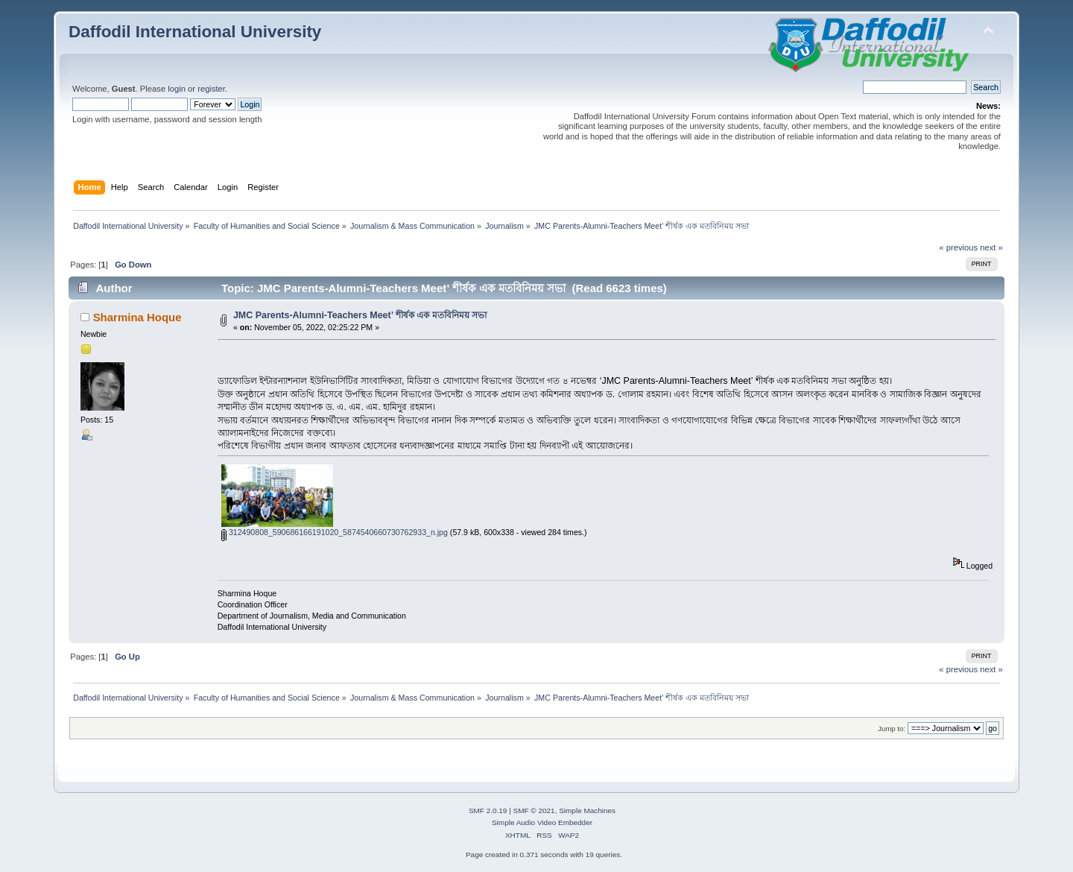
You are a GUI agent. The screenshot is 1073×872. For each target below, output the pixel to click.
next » (991, 247)
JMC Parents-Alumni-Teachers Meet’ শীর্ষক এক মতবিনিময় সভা (360, 315)
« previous (958, 247)
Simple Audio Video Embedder (542, 822)
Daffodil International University (195, 31)
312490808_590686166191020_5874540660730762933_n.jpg (334, 532)
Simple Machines (587, 810)
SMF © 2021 (534, 810)
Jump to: (891, 728)
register (211, 88)
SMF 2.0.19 (488, 810)
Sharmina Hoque (137, 317)
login (177, 88)
